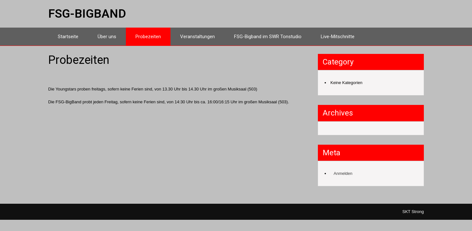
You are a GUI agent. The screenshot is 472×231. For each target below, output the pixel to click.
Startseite (68, 36)
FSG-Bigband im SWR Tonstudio (268, 36)
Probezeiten (148, 36)
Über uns (107, 36)
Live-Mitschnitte (337, 36)
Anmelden (343, 173)
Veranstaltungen (197, 36)
